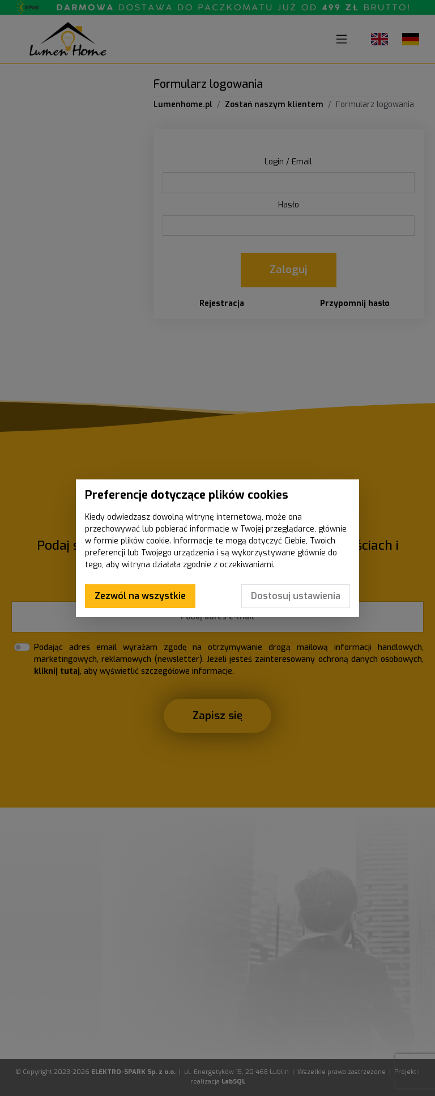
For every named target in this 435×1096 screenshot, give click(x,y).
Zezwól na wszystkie (140, 596)
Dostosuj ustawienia (295, 596)
